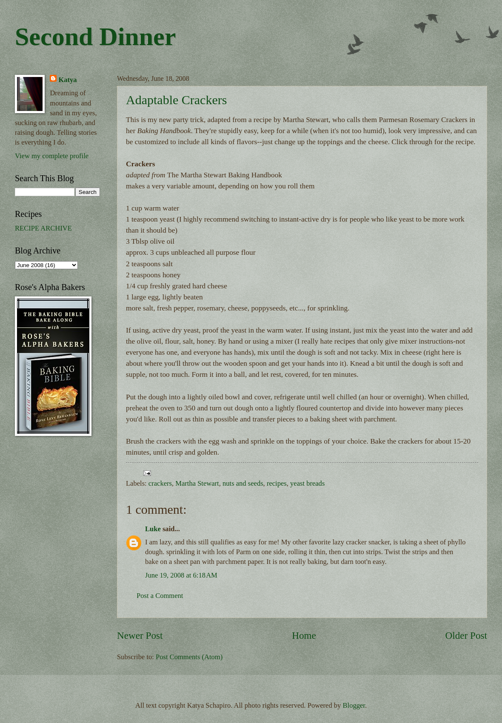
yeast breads (307, 483)
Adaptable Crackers (176, 100)
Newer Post (140, 635)
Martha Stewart (197, 483)
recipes (277, 483)
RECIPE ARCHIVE (43, 228)
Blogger (354, 705)
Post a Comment (160, 596)
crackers (160, 483)
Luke (153, 529)
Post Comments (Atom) (189, 657)
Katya (67, 80)
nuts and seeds (242, 483)
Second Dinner (95, 37)
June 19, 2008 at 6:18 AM (181, 575)
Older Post (466, 635)
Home (304, 635)
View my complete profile (51, 156)
